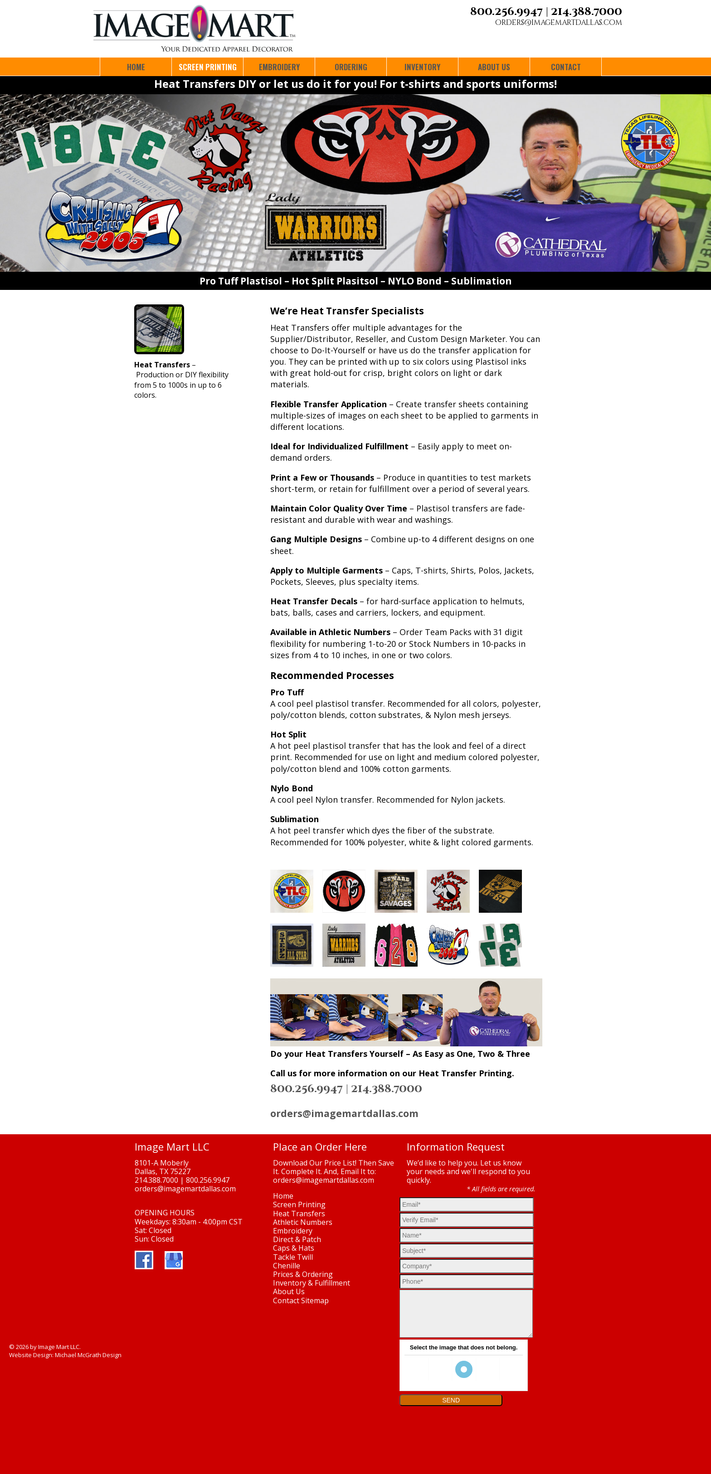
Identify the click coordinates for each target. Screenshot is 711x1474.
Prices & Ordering (303, 1274)
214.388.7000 (586, 12)
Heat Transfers (299, 1214)
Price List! (340, 1163)
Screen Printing (299, 1204)
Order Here (341, 1146)
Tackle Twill (293, 1257)
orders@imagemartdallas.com (558, 23)
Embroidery (292, 1231)
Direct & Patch (297, 1239)
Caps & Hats (293, 1248)
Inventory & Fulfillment (311, 1283)
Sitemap (315, 1300)
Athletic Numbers (302, 1222)
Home (283, 1196)
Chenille (286, 1266)
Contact (286, 1300)
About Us (289, 1291)
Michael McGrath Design (88, 1355)
